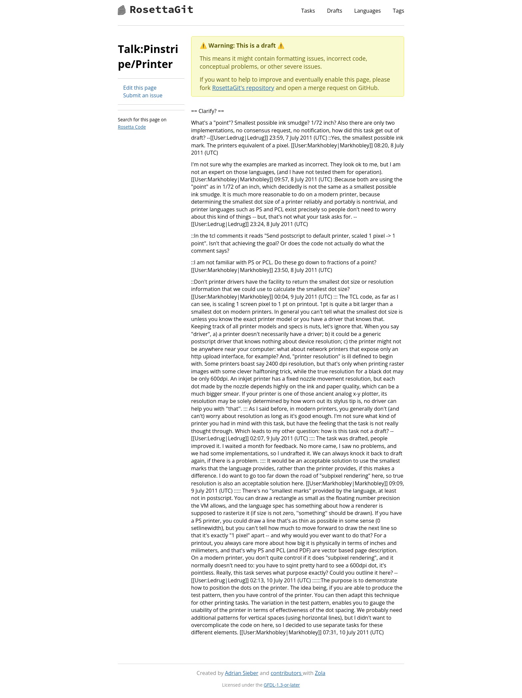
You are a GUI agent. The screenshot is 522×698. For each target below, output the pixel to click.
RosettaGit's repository (243, 88)
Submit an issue (142, 95)
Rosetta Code (132, 127)
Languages (367, 10)
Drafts (334, 10)
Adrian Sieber (241, 673)
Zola (320, 673)
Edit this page (139, 87)
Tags (398, 10)
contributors (287, 673)
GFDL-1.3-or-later (282, 685)
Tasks (308, 10)
